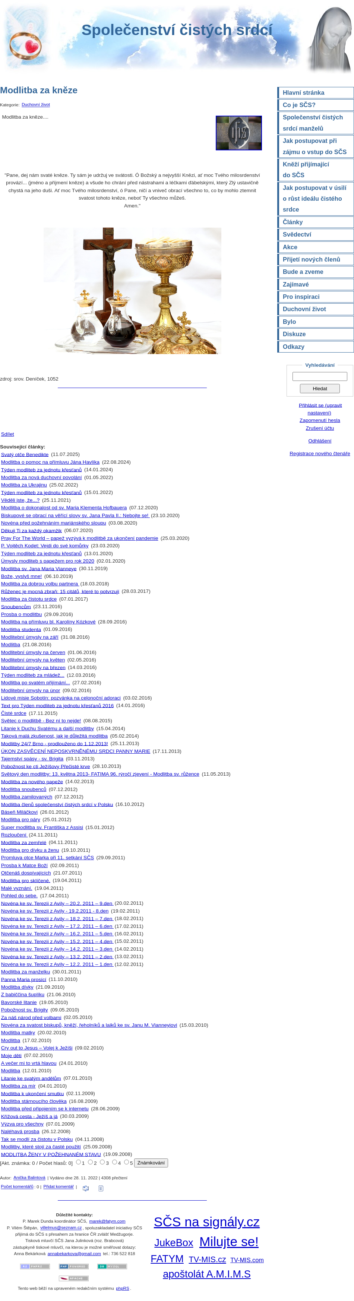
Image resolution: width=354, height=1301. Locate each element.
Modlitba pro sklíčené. (25, 880)
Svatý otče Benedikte (25, 454)
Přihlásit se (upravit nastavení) (320, 408)
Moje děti (11, 1055)
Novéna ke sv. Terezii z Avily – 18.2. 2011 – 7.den (57, 918)
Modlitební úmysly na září (30, 637)
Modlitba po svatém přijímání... (35, 682)
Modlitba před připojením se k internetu (45, 1108)
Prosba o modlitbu (21, 614)
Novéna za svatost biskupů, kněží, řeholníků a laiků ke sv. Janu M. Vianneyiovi (89, 1025)
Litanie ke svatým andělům (31, 1078)
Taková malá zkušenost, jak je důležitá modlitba (54, 736)
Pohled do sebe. (19, 895)
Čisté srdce (13, 713)
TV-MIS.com (247, 1260)
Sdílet (7, 434)
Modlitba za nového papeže (32, 781)
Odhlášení (320, 441)
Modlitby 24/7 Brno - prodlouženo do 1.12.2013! (54, 743)
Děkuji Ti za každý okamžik (31, 530)
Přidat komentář (58, 1187)
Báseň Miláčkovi (19, 812)
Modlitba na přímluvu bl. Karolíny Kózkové (48, 622)
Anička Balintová (29, 1178)
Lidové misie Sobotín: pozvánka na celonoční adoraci (61, 698)
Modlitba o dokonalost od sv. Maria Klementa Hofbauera (64, 507)
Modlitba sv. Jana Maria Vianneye (39, 568)
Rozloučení (14, 835)
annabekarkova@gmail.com (74, 1253)
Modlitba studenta (21, 629)
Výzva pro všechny (22, 1124)
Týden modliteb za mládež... (32, 675)
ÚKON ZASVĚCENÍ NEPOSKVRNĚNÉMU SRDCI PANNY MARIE (76, 751)
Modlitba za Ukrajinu (24, 485)
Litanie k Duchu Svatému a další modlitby (47, 728)
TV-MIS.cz (207, 1259)
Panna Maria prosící (24, 979)
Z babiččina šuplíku (22, 994)
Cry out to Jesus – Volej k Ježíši (37, 1048)
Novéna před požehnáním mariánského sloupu (53, 523)
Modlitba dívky (17, 987)
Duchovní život (36, 105)
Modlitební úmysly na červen (33, 652)
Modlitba (10, 644)
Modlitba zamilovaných (27, 797)
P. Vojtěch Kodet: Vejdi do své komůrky (45, 545)
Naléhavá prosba (20, 1131)
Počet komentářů (17, 1187)
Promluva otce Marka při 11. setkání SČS (47, 857)
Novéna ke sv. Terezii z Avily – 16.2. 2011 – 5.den (57, 933)
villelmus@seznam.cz (61, 1228)
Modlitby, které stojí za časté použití (41, 1147)
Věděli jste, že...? (20, 500)
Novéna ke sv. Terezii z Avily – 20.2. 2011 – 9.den (57, 903)
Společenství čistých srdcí (177, 29)
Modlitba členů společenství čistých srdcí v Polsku (57, 804)
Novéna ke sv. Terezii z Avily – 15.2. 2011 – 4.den (57, 941)
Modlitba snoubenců (24, 789)
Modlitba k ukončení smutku (32, 1093)
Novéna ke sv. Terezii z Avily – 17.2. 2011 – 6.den (57, 926)
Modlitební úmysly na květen (33, 660)
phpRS (122, 1288)
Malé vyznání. (16, 888)
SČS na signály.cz (207, 1221)
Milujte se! (229, 1241)
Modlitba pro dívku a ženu (30, 850)
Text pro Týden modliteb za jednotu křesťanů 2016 (57, 705)
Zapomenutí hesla (320, 420)
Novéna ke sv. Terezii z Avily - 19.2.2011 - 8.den (55, 911)
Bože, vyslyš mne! (21, 576)
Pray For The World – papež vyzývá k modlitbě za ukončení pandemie (79, 538)
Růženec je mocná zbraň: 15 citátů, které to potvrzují (60, 591)
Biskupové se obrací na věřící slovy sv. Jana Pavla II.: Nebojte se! (75, 515)
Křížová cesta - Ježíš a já (29, 1116)
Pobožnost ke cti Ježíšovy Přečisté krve (45, 766)
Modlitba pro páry (20, 819)
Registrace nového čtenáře (320, 453)
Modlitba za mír (18, 1086)
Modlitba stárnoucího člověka (34, 1101)
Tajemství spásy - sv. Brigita (32, 758)
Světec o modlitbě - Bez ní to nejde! (41, 720)
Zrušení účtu (320, 428)
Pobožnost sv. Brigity (24, 1010)
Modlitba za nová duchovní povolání (41, 477)
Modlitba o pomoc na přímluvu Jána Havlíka (50, 462)
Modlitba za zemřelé (24, 842)
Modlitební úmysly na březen (33, 667)
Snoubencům (16, 606)
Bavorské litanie (19, 1002)
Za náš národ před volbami (31, 1017)
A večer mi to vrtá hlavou (29, 1063)
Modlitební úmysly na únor (30, 690)
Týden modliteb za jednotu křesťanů (41, 469)
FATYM (167, 1258)
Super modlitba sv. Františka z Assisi (42, 827)
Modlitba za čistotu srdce (29, 599)
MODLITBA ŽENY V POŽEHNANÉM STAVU (51, 1154)
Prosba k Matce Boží (24, 865)
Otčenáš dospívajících (26, 873)
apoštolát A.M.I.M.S (207, 1274)
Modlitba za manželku (25, 972)
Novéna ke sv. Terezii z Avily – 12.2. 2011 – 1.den (57, 964)
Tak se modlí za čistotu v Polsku (37, 1139)
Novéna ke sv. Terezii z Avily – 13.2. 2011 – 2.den (57, 956)
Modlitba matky (18, 1032)
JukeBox (173, 1242)
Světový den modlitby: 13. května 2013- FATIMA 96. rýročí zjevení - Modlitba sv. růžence (100, 774)
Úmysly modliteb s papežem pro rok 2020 (47, 561)
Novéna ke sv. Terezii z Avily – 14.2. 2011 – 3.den (57, 949)
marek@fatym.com (107, 1221)
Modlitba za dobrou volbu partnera (40, 584)
